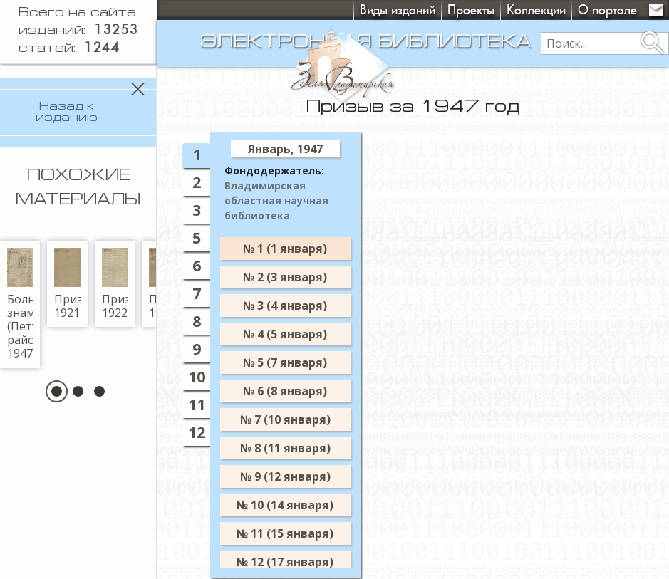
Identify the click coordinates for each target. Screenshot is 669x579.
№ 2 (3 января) (285, 277)
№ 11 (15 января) (285, 533)
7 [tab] (196, 293)
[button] (56, 381)
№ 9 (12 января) (285, 476)
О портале (607, 9)
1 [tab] (196, 154)
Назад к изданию (67, 112)
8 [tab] (196, 321)
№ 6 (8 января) (285, 391)
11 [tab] (196, 404)
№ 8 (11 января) (285, 448)
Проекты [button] (470, 9)
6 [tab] (196, 265)
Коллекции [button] (536, 9)
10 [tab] (196, 376)
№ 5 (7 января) (285, 362)
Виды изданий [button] (397, 9)
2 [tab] (196, 182)
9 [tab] (196, 348)
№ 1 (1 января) (285, 248)
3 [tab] (196, 209)
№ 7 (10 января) (285, 419)
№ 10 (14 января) (285, 505)
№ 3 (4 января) (285, 305)
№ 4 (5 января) (285, 334)
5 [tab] (196, 237)
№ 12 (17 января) (285, 562)
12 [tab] (196, 432)
